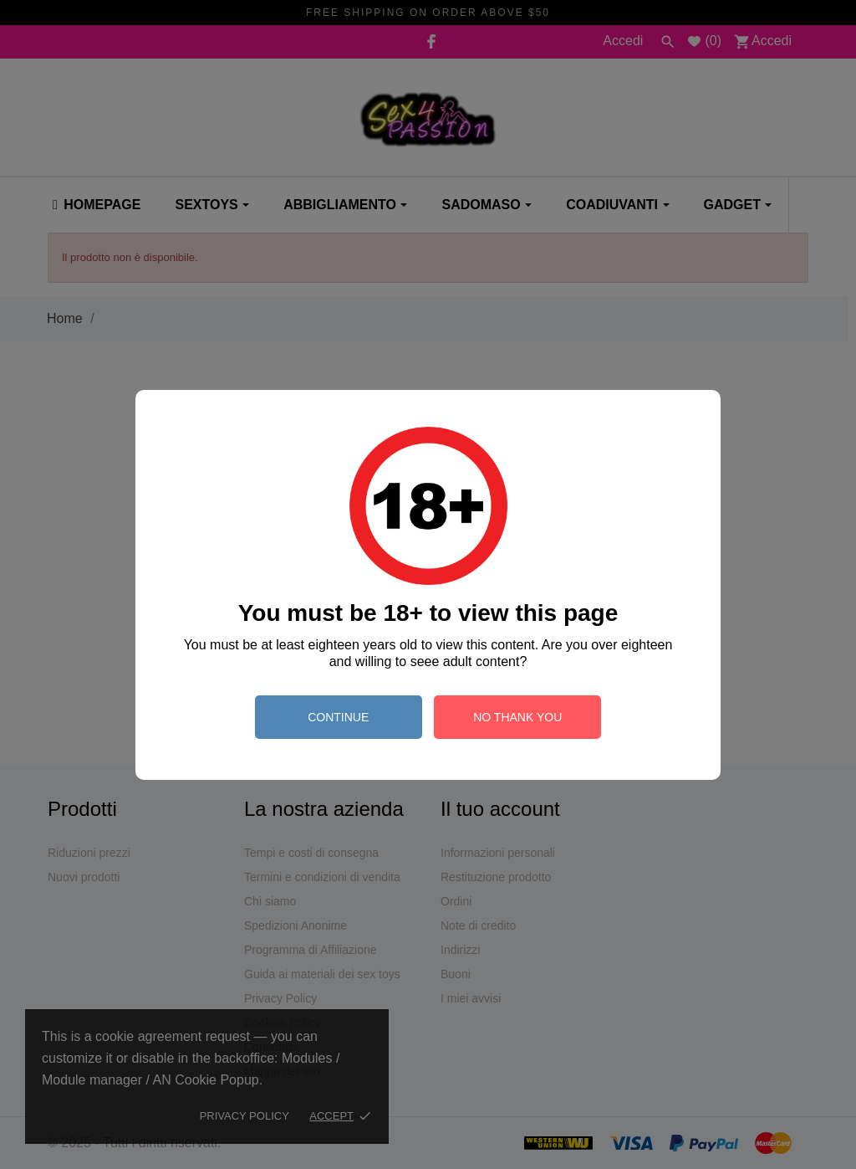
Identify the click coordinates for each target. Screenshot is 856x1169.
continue (338, 717)
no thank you (517, 717)
